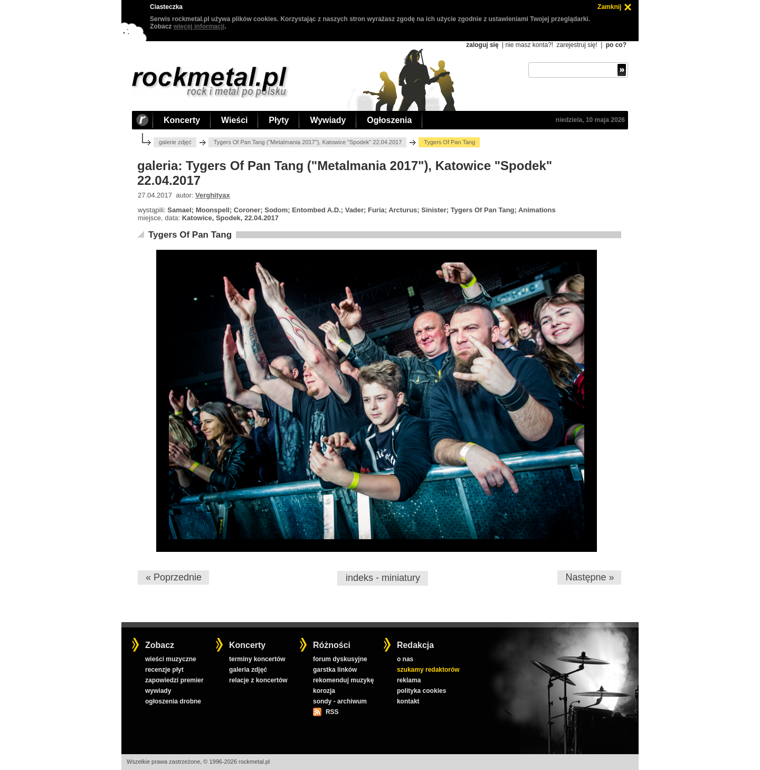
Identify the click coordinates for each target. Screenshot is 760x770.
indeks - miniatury (383, 577)
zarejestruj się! (576, 45)
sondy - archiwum (340, 701)
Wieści (234, 120)
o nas (405, 659)
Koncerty (182, 120)
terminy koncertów (257, 659)
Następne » (589, 577)
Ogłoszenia (389, 120)
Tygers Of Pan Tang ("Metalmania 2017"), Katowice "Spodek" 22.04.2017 (308, 142)
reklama (409, 680)
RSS (332, 712)
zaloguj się (482, 45)
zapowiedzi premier (174, 680)
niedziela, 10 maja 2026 (590, 120)
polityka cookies (421, 690)
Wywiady (328, 120)
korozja (324, 690)
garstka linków (335, 669)
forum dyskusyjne (340, 659)
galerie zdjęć (175, 142)
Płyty (279, 120)
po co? (616, 45)
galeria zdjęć (248, 669)
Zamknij (609, 7)
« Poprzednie (174, 577)
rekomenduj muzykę (343, 680)
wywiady (158, 690)
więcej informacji (199, 26)
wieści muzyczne (170, 659)
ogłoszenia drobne (173, 701)
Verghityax (212, 195)
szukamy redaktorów (428, 669)
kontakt (408, 701)
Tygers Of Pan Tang (190, 235)
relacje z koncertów (258, 680)
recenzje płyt (164, 669)
